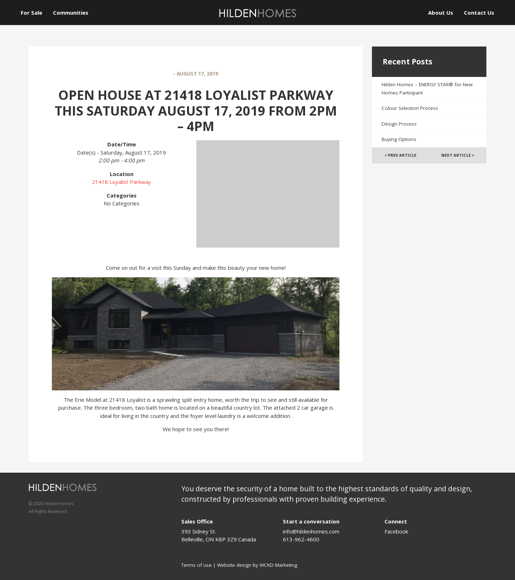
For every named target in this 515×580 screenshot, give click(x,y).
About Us (440, 12)
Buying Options (399, 139)
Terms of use (196, 565)
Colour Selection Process (410, 108)
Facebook (396, 531)
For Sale (31, 12)
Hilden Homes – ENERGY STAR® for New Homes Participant (427, 88)
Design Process (399, 124)
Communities (70, 12)
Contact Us (479, 12)
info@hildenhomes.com (311, 531)
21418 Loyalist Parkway (121, 181)
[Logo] (257, 13)
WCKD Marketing (278, 565)
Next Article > (457, 155)
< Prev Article (400, 155)
